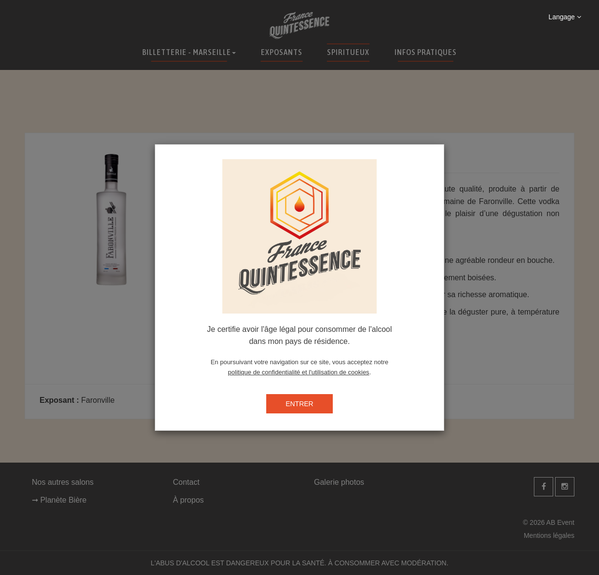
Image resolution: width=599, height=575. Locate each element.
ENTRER (299, 404)
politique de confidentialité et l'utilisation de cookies (298, 372)
